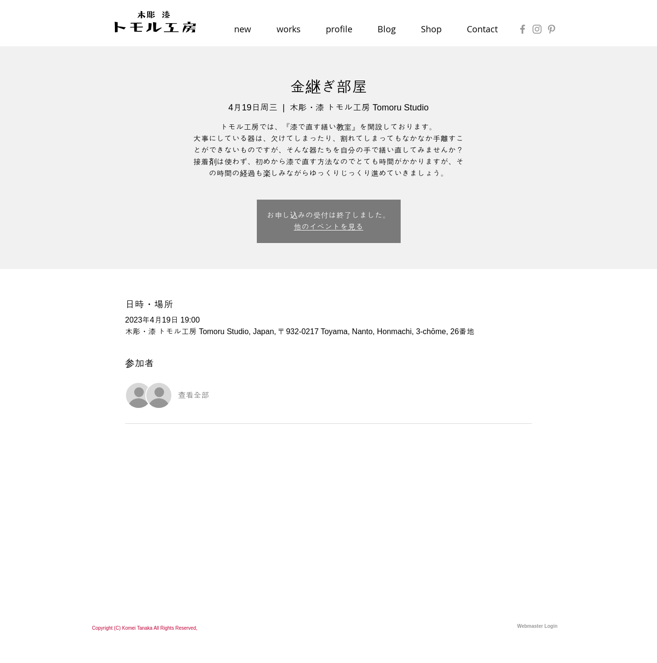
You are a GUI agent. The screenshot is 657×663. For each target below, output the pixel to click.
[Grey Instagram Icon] (537, 29)
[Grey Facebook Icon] (523, 29)
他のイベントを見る (328, 227)
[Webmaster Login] (537, 626)
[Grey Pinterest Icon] (551, 29)
